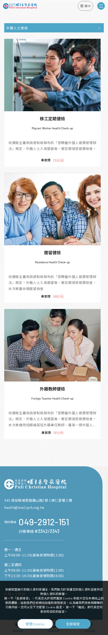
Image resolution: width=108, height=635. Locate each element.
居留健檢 (52, 252)
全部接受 (73, 623)
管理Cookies (35, 624)
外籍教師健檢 (52, 388)
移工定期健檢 (52, 118)
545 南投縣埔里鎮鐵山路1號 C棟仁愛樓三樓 (38, 500)
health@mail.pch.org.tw (24, 507)
